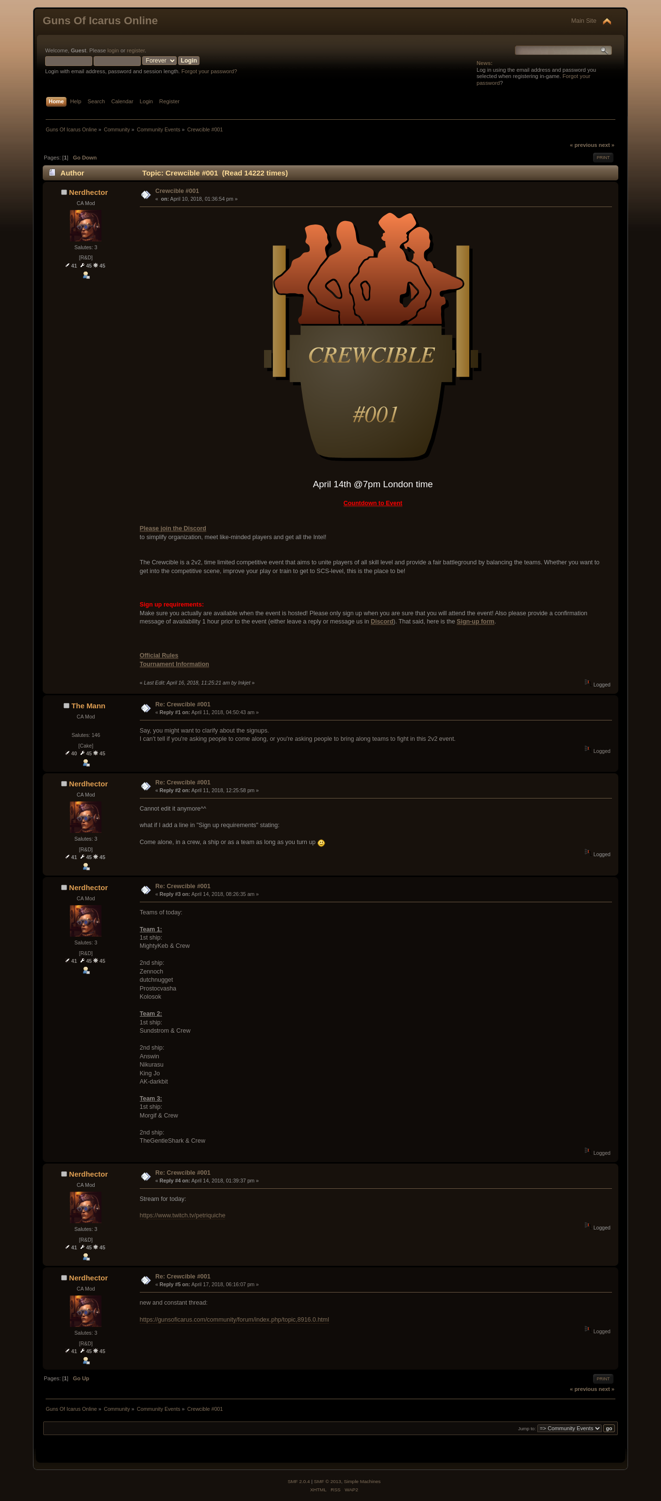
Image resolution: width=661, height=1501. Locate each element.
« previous (583, 145)
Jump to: (527, 1428)
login (113, 50)
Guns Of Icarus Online (100, 21)
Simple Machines (362, 1481)
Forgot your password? (209, 71)
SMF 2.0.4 (299, 1481)
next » (606, 145)
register (136, 50)
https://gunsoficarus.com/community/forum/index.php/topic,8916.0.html (234, 1319)
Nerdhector (88, 192)
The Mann (88, 706)
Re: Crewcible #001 (183, 704)
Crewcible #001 (177, 191)
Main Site (583, 20)
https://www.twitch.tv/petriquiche (183, 1215)
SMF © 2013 (327, 1481)
